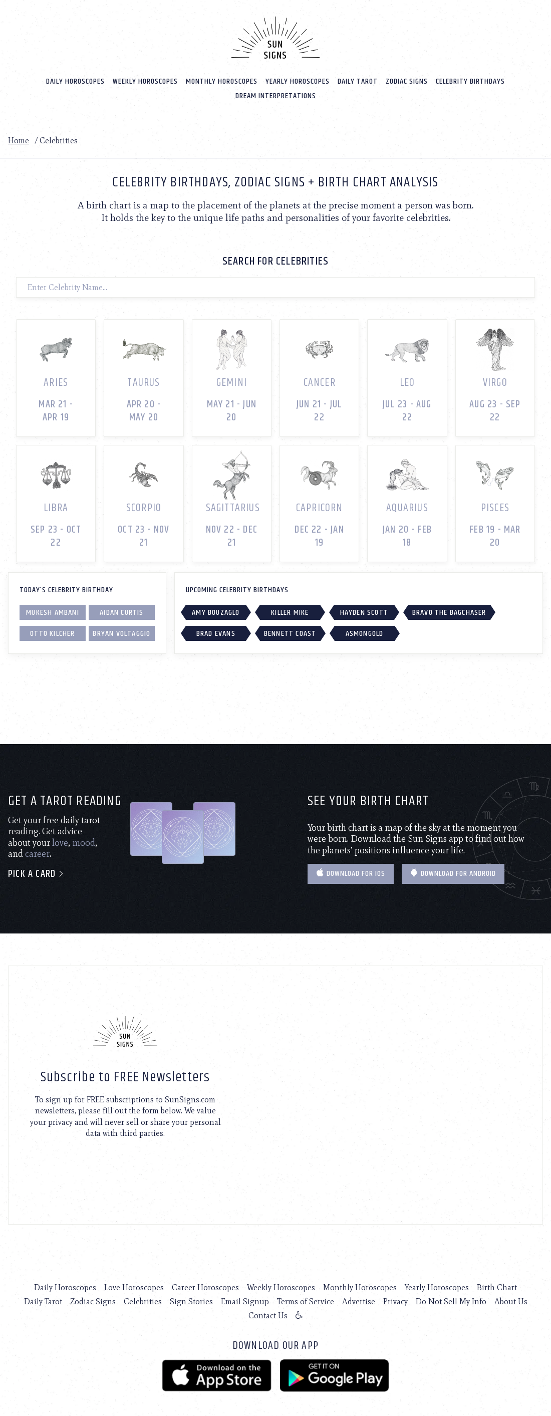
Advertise (358, 1299)
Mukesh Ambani (52, 610)
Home (18, 140)
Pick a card (36, 872)
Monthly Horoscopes (221, 81)
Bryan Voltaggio (121, 631)
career (37, 851)
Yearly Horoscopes (297, 81)
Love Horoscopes (134, 1285)
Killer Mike (290, 610)
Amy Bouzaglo (215, 610)
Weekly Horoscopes (145, 81)
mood (83, 840)
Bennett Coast (290, 631)
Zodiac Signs (407, 81)
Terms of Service (305, 1299)
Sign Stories (191, 1299)
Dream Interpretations (275, 95)
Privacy (395, 1299)
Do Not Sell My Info (451, 1299)
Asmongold (365, 631)
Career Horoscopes (205, 1285)
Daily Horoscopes (75, 81)
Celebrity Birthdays (470, 81)
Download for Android (453, 871)
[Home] (275, 37)
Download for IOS (350, 871)
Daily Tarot (358, 81)
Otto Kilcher (52, 631)
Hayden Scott (364, 610)
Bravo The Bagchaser (449, 610)
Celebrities (143, 1299)
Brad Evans (215, 631)
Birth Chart (497, 1285)
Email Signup (245, 1299)
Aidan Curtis (121, 610)
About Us (510, 1299)
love (60, 840)
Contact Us (268, 1313)
